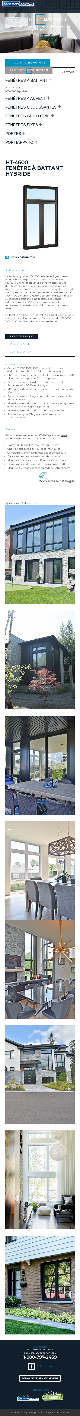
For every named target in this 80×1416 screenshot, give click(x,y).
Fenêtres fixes (21, 125)
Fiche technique (21, 336)
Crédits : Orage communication (52, 1412)
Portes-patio (19, 142)
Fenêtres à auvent (25, 98)
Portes (13, 134)
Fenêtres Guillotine (27, 116)
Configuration (21, 351)
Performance (20, 343)
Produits (27, 62)
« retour (68, 72)
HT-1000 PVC (13, 87)
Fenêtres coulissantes (31, 107)
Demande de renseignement (40, 1378)
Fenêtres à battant (26, 80)
